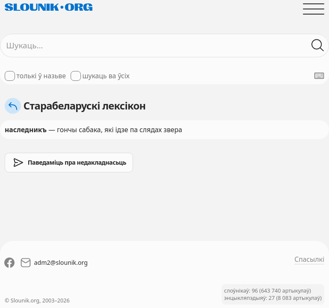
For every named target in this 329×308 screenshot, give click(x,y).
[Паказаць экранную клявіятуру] (319, 76)
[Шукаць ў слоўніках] (318, 45)
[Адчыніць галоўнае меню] (313, 9)
